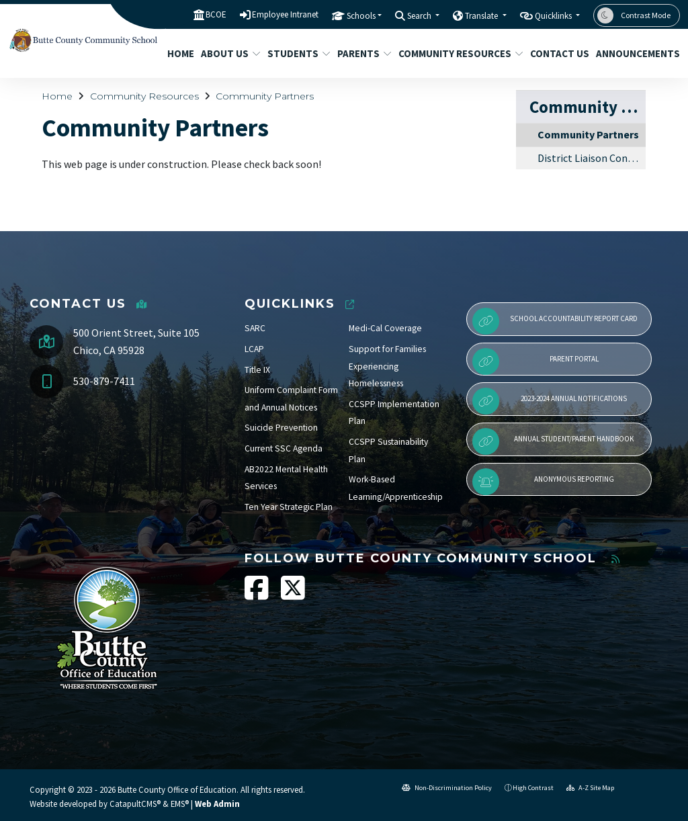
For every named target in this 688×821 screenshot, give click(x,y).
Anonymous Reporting (543, 481)
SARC (255, 328)
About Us (227, 53)
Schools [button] (361, 15)
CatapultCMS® (135, 803)
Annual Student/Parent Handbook (553, 441)
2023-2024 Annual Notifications (549, 401)
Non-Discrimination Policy (447, 787)
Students (295, 53)
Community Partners (265, 96)
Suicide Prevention (281, 427)
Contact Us (556, 53)
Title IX (257, 370)
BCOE (216, 14)
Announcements (633, 53)
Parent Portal (535, 361)
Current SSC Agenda (283, 448)
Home (179, 53)
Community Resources (454, 53)
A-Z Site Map (590, 787)
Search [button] (420, 15)
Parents (361, 53)
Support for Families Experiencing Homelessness (387, 366)
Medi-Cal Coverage (385, 328)
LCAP (254, 349)
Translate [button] (482, 15)
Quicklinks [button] (554, 15)
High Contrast (533, 787)
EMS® (180, 803)
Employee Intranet (285, 14)
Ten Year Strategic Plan (289, 507)
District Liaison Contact (592, 158)
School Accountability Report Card (555, 321)
